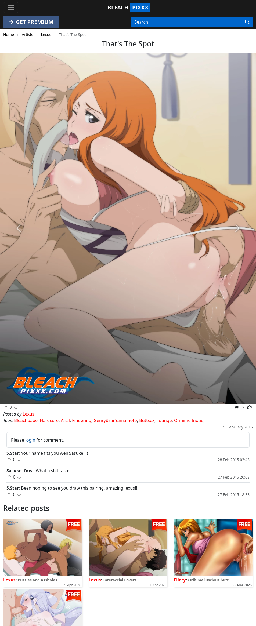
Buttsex (146, 420)
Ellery (180, 580)
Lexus (9, 580)
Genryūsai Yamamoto (115, 420)
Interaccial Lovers (119, 580)
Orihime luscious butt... (210, 580)
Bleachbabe (26, 420)
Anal (65, 420)
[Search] (247, 22)
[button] (19, 228)
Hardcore (49, 420)
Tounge (164, 420)
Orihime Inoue (188, 420)
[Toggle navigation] (10, 7)
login (30, 440)
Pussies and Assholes (37, 580)
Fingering (81, 420)
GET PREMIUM (31, 22)
